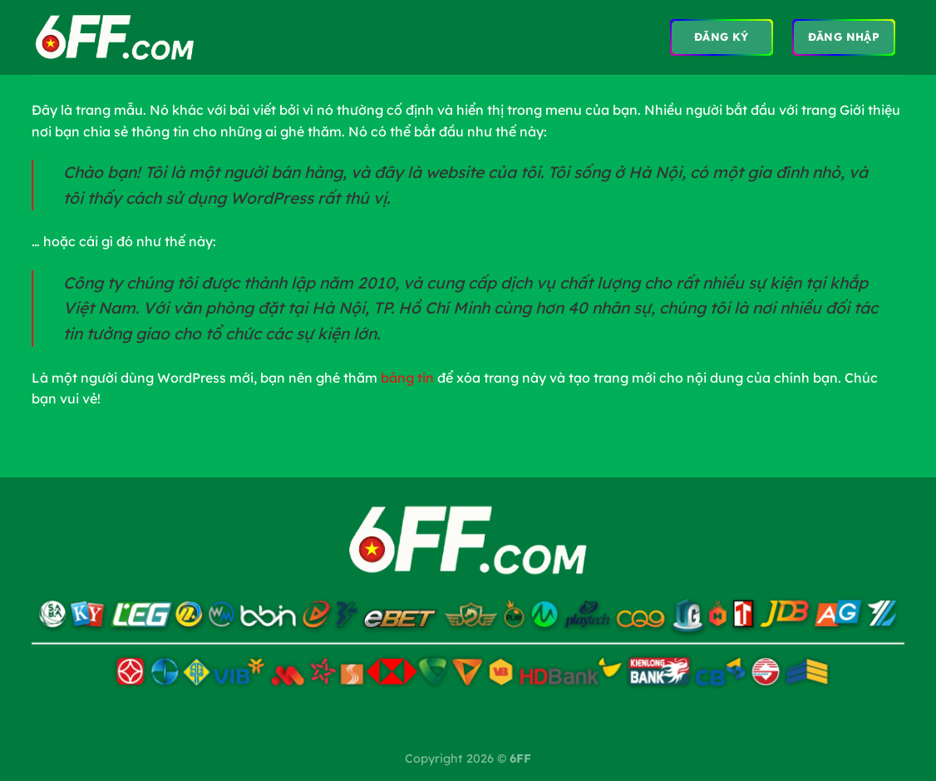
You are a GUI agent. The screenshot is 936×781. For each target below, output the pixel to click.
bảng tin (407, 377)
